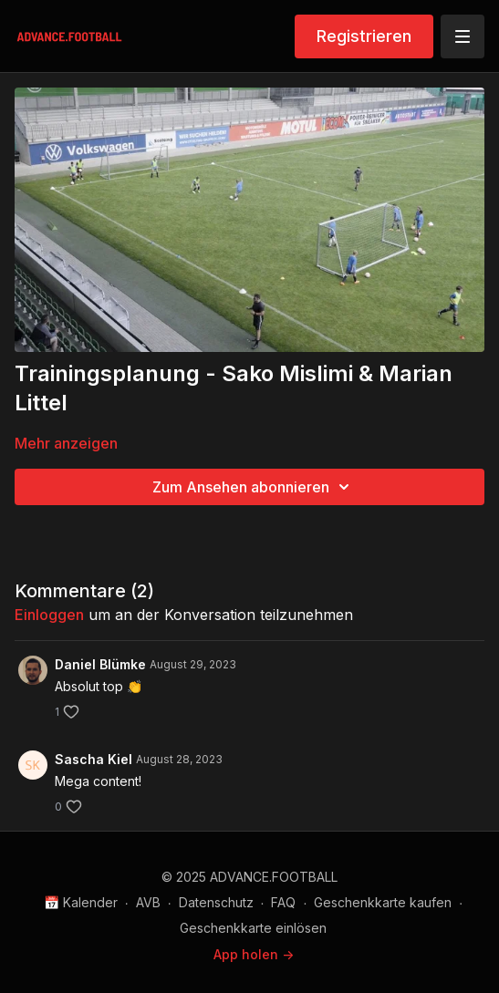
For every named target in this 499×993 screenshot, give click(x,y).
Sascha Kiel (93, 759)
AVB (148, 902)
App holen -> (253, 954)
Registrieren (364, 36)
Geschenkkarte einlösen (253, 928)
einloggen (49, 614)
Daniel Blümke (100, 664)
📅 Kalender (81, 902)
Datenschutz (216, 902)
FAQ (283, 902)
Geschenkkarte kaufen (383, 902)
